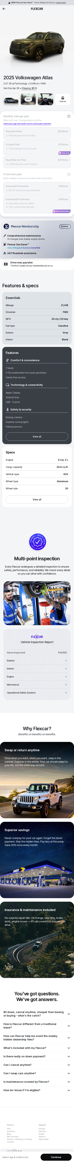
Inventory (11, 1131)
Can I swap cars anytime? (37, 1073)
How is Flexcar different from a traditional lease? (37, 1025)
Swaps (41, 1134)
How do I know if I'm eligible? (37, 1090)
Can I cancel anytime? (37, 1065)
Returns (42, 1136)
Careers (10, 1142)
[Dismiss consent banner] (70, 1153)
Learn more (61, 2)
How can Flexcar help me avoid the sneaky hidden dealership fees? (37, 1037)
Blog (9, 1134)
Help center (44, 1139)
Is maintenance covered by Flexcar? (37, 1082)
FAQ (9, 1129)
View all (37, 436)
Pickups (42, 1129)
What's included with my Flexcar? (37, 1048)
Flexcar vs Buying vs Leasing (19, 1139)
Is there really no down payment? (37, 1056)
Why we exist (12, 1136)
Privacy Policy (51, 1159)
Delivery (42, 1131)
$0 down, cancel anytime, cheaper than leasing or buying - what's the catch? (37, 1014)
